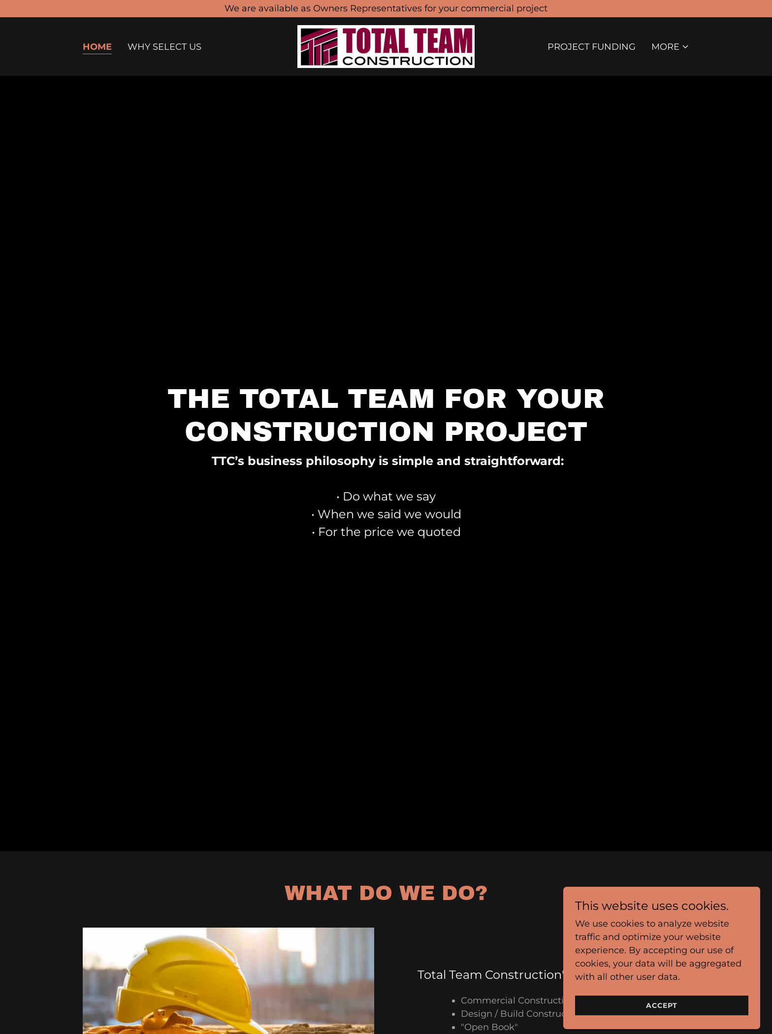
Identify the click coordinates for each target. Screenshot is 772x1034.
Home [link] (97, 46)
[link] (386, 45)
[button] (670, 47)
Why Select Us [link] (164, 46)
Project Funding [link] (591, 46)
